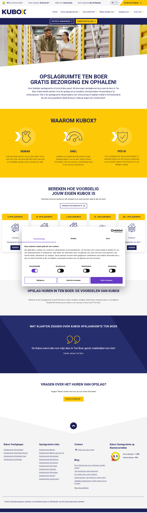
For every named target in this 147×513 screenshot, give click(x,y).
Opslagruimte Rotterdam (48, 473)
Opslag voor (125, 11)
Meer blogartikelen (81, 489)
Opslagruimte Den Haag (48, 467)
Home (55, 11)
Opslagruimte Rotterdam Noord (16, 454)
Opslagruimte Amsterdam (13, 450)
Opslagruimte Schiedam (13, 460)
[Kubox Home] (14, 11)
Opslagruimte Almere (47, 450)
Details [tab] (73, 238)
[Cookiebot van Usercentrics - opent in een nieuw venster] (113, 231)
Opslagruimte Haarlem (47, 470)
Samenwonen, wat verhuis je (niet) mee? (90, 478)
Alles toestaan (106, 280)
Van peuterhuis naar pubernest (86, 472)
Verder (15, 248)
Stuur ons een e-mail (84, 450)
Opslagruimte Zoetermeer (49, 480)
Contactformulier (73, 399)
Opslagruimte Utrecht (47, 476)
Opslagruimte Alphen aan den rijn (51, 454)
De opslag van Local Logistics (85, 475)
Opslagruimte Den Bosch (48, 463)
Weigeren (40, 280)
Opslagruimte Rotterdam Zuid (15, 457)
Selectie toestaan (73, 280)
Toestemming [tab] (39, 239)
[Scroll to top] (73, 426)
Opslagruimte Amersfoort (48, 460)
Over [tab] (108, 238)
